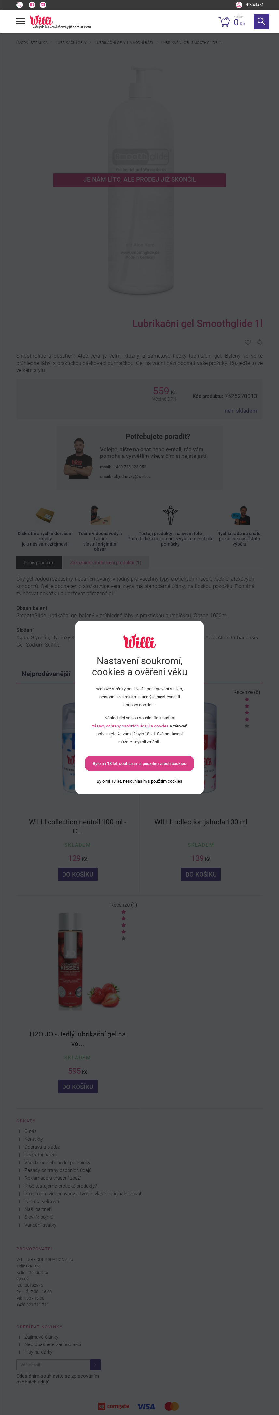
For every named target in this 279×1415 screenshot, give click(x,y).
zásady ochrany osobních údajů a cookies (130, 726)
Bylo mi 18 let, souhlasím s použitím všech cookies (139, 763)
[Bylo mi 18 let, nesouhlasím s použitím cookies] (139, 781)
